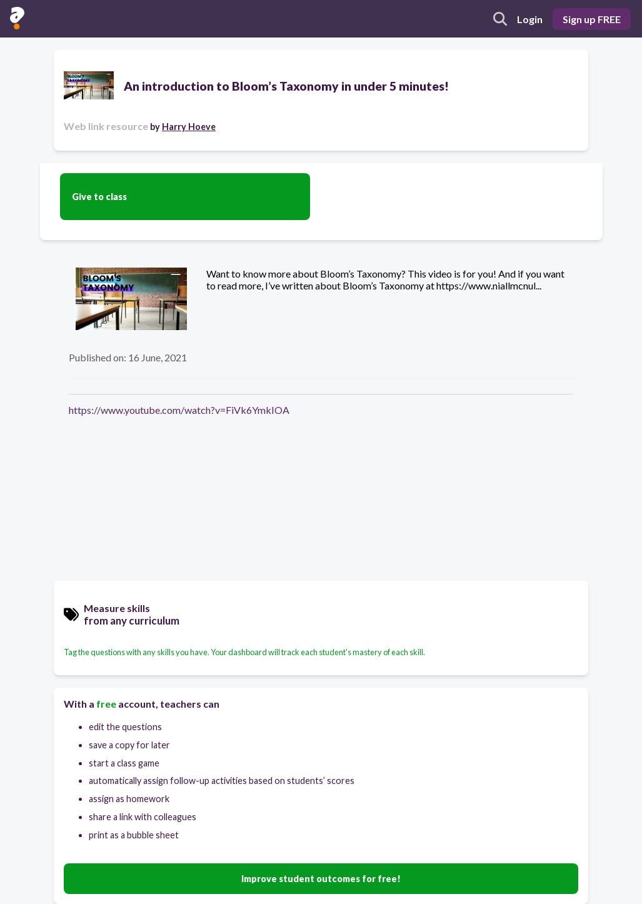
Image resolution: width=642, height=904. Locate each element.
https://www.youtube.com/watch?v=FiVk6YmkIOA (179, 410)
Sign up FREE (592, 19)
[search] (500, 19)
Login (530, 19)
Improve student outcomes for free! (321, 878)
